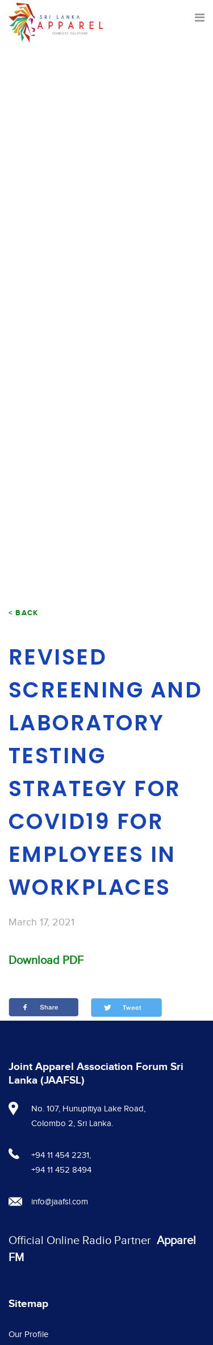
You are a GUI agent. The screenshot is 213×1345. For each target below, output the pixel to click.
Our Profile (28, 1334)
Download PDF (46, 960)
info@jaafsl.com (59, 1202)
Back (26, 612)
